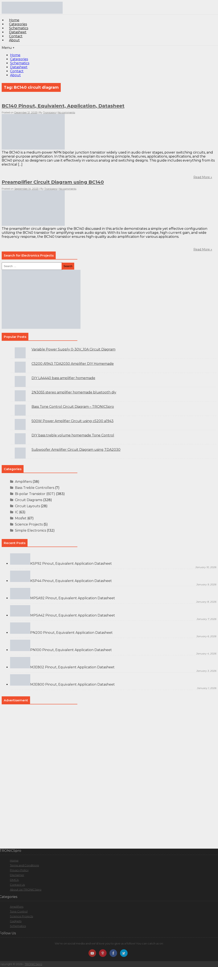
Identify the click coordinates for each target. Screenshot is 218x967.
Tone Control (19, 911)
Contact (17, 71)
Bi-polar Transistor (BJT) (35, 494)
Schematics (19, 63)
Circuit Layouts (27, 506)
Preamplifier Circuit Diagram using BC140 (53, 182)
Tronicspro (49, 112)
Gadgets (15, 921)
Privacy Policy (19, 870)
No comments (66, 112)
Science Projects (29, 524)
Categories (19, 59)
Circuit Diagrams (28, 500)
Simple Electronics (30, 530)
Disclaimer (17, 875)
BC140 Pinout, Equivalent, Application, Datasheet (63, 106)
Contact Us (17, 884)
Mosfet (20, 518)
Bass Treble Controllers (34, 488)
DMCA (14, 879)
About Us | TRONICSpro (25, 889)
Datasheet (19, 67)
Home (15, 55)
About (14, 40)
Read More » (202, 249)
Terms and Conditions (24, 865)
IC (16, 512)
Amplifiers (23, 482)
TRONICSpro (33, 964)
